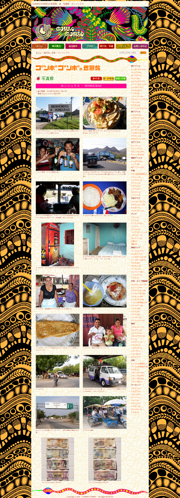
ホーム (39, 46)
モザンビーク (136, 139)
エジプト (134, 146)
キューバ (134, 287)
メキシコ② (135, 376)
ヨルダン (134, 192)
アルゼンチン (136, 327)
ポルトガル (135, 409)
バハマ (133, 311)
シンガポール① (137, 257)
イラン (133, 217)
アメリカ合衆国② (138, 367)
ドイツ (133, 400)
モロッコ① (135, 152)
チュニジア (135, 149)
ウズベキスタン (137, 202)
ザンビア (134, 124)
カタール (134, 186)
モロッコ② (135, 155)
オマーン (134, 183)
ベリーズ (134, 317)
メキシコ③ (135, 379)
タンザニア (135, 130)
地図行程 (122, 79)
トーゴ (133, 93)
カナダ (133, 370)
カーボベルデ (136, 69)
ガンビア (134, 72)
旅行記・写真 (106, 46)
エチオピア (135, 118)
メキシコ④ (135, 382)
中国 (133, 241)
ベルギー (134, 406)
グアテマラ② (136, 293)
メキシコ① (135, 373)
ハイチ (133, 308)
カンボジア (135, 254)
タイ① (133, 263)
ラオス (133, 278)
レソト (133, 164)
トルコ (133, 226)
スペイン (134, 397)
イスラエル (135, 180)
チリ (133, 339)
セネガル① (135, 87)
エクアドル (135, 333)
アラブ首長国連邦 (138, 174)
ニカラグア (135, 305)
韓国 (133, 244)
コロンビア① (136, 336)
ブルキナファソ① (138, 99)
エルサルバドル (137, 285)
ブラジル (134, 345)
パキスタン (135, 235)
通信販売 (73, 46)
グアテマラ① (136, 290)
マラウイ (134, 136)
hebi (90, 59)
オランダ (134, 394)
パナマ (133, 314)
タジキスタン (136, 211)
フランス (134, 403)
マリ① (133, 105)
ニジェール (135, 96)
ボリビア (134, 357)
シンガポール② (137, 260)
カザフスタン (136, 205)
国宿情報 (110, 79)
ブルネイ (134, 266)
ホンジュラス (136, 320)
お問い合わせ (140, 46)
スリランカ (135, 223)
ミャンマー (135, 275)
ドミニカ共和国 (137, 302)
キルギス (134, 208)
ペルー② (134, 354)
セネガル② (135, 90)
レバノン (134, 195)
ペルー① (134, 351)
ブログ (90, 46)
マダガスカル (136, 133)
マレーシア (135, 272)
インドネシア (136, 251)
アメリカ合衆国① (138, 364)
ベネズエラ (135, 348)
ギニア (133, 78)
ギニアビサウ (136, 81)
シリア (133, 189)
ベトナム (134, 269)
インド (133, 220)
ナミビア (134, 161)
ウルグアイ (135, 330)
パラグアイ (135, 342)
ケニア (133, 121)
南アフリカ (135, 167)
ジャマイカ (135, 299)
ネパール (134, 229)
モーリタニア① (137, 108)
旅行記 (98, 79)
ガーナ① (134, 75)
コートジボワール (138, 84)
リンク (123, 46)
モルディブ (135, 238)
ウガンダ (134, 115)
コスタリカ (135, 296)
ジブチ (133, 127)
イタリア (134, 391)
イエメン (134, 177)
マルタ (133, 412)
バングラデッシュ (138, 232)
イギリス (134, 388)
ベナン (133, 102)
